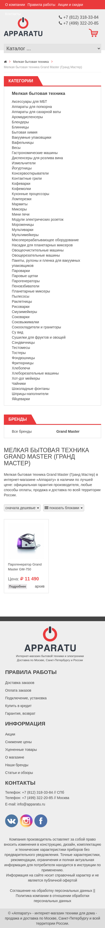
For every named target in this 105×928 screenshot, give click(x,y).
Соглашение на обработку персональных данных (51, 891)
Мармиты (19, 204)
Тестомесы (21, 348)
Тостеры (19, 353)
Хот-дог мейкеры (26, 378)
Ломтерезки (21, 199)
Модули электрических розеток (37, 219)
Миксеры (19, 209)
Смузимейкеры (24, 312)
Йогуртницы (22, 168)
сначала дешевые (22, 508)
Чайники (19, 383)
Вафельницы (23, 142)
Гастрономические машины (35, 153)
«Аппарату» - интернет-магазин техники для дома (53, 913)
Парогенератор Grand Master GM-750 (25, 566)
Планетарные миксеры (31, 291)
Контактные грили (27, 178)
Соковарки (21, 317)
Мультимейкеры (25, 235)
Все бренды (22, 431)
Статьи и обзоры (19, 773)
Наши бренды (16, 765)
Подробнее (17, 586)
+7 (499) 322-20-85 (37, 798)
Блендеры (20, 122)
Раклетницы (22, 301)
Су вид (17, 332)
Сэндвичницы (23, 342)
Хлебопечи (21, 368)
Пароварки (21, 271)
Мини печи (21, 214)
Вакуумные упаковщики (31, 137)
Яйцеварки (21, 399)
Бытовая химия (24, 132)
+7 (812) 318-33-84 (37, 792)
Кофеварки (21, 183)
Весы (16, 148)
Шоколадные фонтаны (31, 389)
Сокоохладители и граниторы (36, 327)
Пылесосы (20, 296)
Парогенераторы (26, 281)
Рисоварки (21, 307)
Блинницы (20, 127)
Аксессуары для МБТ (29, 101)
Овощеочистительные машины (38, 250)
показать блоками (64, 508)
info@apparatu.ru (31, 804)
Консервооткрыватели (30, 173)
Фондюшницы (23, 358)
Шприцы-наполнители (30, 394)
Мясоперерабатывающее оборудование (45, 240)
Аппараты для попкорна (32, 107)
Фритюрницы (23, 363)
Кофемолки (21, 189)
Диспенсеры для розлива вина (37, 158)
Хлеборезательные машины (35, 373)
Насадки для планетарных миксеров (42, 245)
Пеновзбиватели (25, 286)
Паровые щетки (25, 276)
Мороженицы (23, 225)
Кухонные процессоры (30, 194)
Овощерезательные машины (36, 255)
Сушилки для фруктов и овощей (38, 337)
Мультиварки (22, 230)
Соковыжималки (25, 322)
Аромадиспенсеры (27, 117)
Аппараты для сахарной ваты (36, 112)
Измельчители (24, 163)
